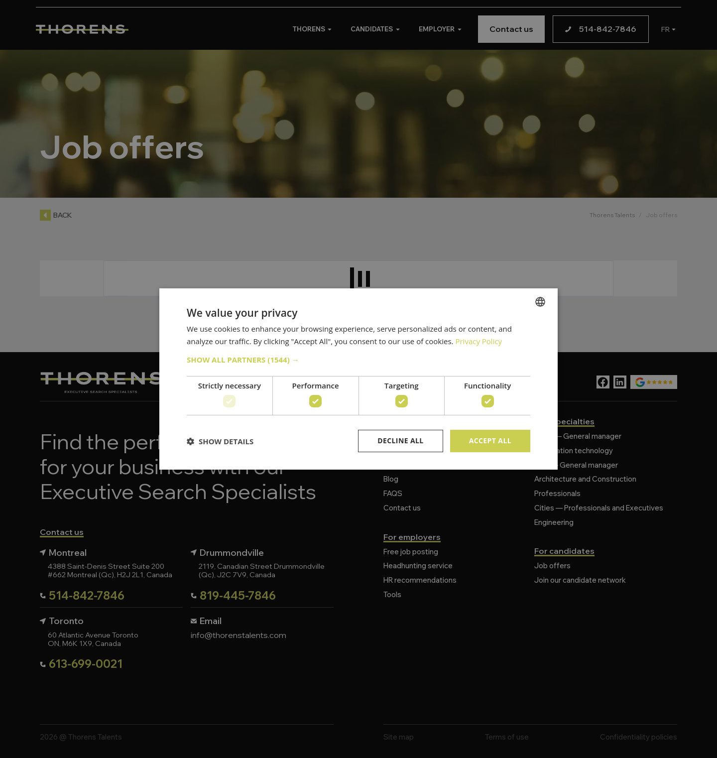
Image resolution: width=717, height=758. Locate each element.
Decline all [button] (400, 440)
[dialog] (358, 379)
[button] (358, 359)
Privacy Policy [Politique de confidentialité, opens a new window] (478, 341)
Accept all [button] (490, 440)
